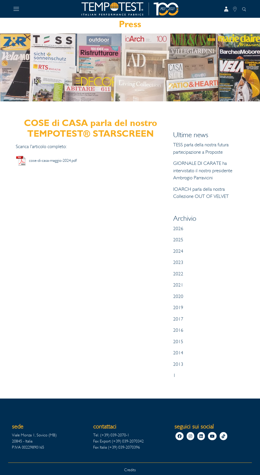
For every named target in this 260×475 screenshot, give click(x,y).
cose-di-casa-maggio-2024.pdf (53, 160)
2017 (178, 319)
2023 (178, 262)
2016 (178, 330)
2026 (178, 228)
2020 (178, 296)
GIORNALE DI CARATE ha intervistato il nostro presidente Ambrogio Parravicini (202, 171)
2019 (178, 307)
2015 (178, 341)
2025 (178, 240)
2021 (178, 285)
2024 (178, 251)
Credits (130, 469)
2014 (178, 353)
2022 (178, 274)
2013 (178, 364)
